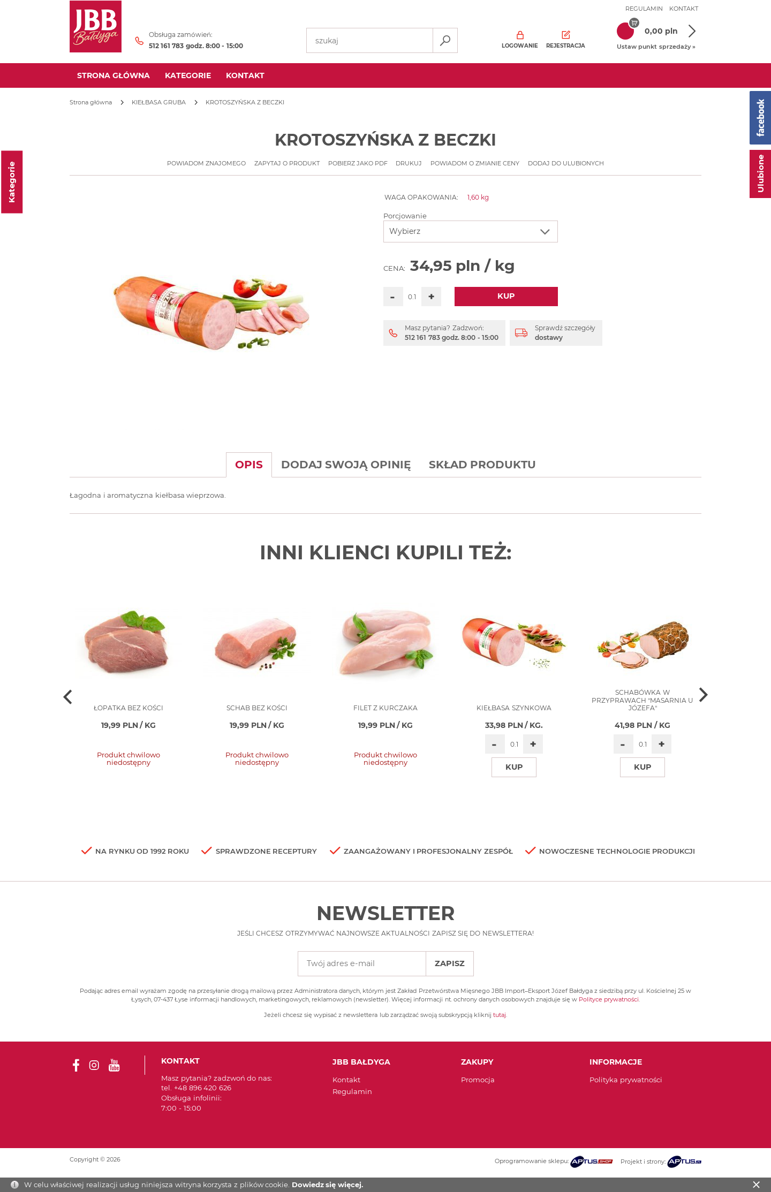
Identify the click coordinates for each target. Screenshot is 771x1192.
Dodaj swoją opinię (346, 464)
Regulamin (644, 8)
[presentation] (68, 696)
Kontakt (683, 8)
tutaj (499, 1015)
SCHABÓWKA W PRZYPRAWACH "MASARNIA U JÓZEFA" (643, 700)
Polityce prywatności (609, 999)
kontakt (245, 75)
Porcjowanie (405, 215)
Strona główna (113, 75)
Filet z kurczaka (385, 708)
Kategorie (188, 75)
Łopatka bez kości (129, 708)
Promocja (478, 1079)
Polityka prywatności (625, 1079)
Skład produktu (482, 464)
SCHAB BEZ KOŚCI (257, 708)
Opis (249, 464)
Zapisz (450, 963)
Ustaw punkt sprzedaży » (656, 46)
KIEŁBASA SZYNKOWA (514, 708)
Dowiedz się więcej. (327, 1184)
